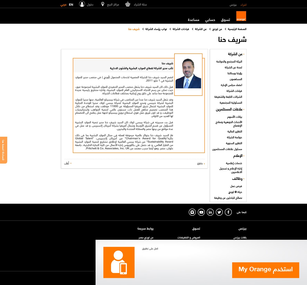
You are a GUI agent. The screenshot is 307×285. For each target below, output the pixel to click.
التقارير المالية (235, 131)
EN (71, 3)
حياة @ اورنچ (235, 191)
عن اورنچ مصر (146, 237)
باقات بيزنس (240, 237)
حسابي (210, 19)
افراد (243, 4)
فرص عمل (236, 185)
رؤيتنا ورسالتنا (235, 73)
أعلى (66, 162)
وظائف (237, 178)
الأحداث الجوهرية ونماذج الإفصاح (229, 123)
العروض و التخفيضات (188, 237)
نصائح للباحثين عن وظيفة (228, 197)
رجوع (200, 162)
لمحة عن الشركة (233, 67)
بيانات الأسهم (234, 116)
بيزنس (233, 4)
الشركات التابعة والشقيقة (228, 96)
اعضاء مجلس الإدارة (231, 84)
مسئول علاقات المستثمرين (227, 148)
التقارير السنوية (234, 143)
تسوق (225, 19)
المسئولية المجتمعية (231, 102)
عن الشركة (235, 54)
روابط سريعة (145, 228)
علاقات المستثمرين (229, 109)
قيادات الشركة (234, 90)
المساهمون (236, 79)
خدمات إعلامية (234, 163)
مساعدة (193, 19)
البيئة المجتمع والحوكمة (229, 61)
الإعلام (237, 155)
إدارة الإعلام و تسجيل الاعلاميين (230, 170)
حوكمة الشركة (234, 137)
